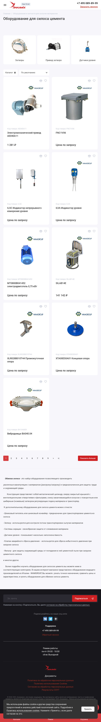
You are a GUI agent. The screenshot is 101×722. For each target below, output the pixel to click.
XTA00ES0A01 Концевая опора (73, 358)
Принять (88, 709)
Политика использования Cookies (50, 683)
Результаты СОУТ (50, 690)
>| (58, 458)
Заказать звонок (89, 6)
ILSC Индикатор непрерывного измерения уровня (24, 209)
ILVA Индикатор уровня (69, 208)
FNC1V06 (61, 132)
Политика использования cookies (23, 710)
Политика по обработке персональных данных (50, 680)
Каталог (10, 72)
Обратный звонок (50, 635)
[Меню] (5, 5)
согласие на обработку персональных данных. (68, 605)
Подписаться (84, 598)
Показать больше (88, 458)
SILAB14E (61, 283)
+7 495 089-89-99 (87, 3)
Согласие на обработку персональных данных (50, 687)
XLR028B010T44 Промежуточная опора (25, 360)
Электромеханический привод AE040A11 (24, 134)
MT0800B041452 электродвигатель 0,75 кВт (22, 285)
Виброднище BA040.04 (19, 433)
